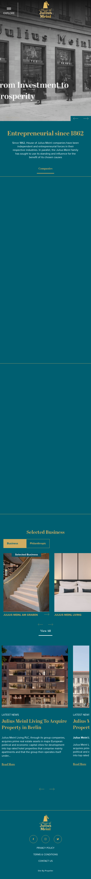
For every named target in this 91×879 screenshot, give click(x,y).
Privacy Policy (45, 847)
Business (12, 543)
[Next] (50, 625)
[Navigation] (9, 10)
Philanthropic (38, 543)
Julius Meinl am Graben (20, 615)
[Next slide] (85, 118)
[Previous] (40, 625)
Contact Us (45, 861)
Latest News (10, 714)
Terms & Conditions (45, 854)
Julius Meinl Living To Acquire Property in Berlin (34, 724)
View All (45, 631)
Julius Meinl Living (67, 615)
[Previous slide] (75, 118)
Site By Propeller (45, 871)
